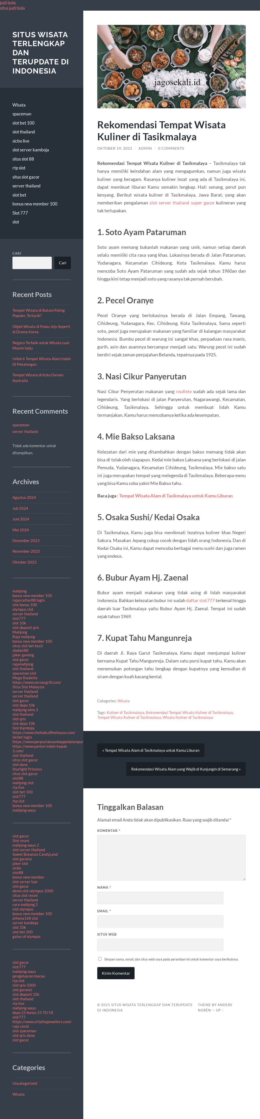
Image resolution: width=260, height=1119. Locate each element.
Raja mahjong (23, 636)
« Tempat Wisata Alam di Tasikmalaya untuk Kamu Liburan (150, 750)
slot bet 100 (23, 123)
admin (145, 148)
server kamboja (25, 922)
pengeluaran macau (28, 976)
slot (15, 221)
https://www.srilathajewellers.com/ (42, 1021)
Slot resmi (20, 840)
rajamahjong (22, 664)
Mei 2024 (20, 530)
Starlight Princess (27, 769)
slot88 (17, 778)
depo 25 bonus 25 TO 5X (32, 1012)
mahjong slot (23, 782)
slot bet (19, 195)
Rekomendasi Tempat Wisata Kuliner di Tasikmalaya (189, 712)
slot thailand (23, 131)
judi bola (8, 2)
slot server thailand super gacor (182, 202)
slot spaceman (24, 1030)
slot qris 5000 (24, 985)
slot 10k (19, 623)
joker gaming (23, 655)
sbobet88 (20, 650)
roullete (184, 391)
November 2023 (26, 551)
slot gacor (20, 659)
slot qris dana (23, 1035)
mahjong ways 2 (25, 845)
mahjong (19, 591)
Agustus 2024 (24, 497)
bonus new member (28, 877)
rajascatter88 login (28, 600)
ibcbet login (22, 737)
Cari (16, 253)
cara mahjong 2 (25, 904)
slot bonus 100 (24, 604)
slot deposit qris (25, 627)
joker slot (20, 863)
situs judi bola (12, 8)
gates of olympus (26, 936)
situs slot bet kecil (27, 645)
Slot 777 (20, 213)
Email (104, 911)
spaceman (21, 113)
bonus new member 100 (34, 203)
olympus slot (23, 609)
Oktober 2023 (24, 562)
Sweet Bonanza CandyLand (35, 854)
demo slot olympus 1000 (32, 890)
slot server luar (25, 881)
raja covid (20, 1026)
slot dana (20, 764)
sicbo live (20, 141)
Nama (104, 887)
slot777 (19, 618)
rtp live (18, 787)
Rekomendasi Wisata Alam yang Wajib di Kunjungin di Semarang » (186, 769)
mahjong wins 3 (25, 709)
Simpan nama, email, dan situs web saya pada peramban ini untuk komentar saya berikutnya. (171, 959)
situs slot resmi (25, 895)
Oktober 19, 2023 (114, 148)
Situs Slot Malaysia (28, 687)
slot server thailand (28, 849)
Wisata (19, 105)
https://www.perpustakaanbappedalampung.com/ (53, 741)
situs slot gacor (26, 177)
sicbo (16, 868)
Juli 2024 (20, 508)
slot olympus (23, 909)
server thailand (26, 185)
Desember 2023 (26, 540)
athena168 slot (25, 918)
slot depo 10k (23, 705)
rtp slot (18, 167)
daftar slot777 (200, 600)
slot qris (19, 718)
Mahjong (19, 632)
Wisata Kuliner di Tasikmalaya (187, 717)
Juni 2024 (20, 519)
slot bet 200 (22, 932)
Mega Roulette (25, 677)
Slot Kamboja (23, 728)
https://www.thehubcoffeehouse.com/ (43, 732)
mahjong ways (24, 810)
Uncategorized (24, 1083)
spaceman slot (24, 673)
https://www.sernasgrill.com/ (36, 682)
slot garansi (22, 858)
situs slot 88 (23, 159)
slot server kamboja (30, 149)
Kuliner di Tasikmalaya (125, 712)
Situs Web (107, 934)
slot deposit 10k (25, 994)
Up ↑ (220, 1010)
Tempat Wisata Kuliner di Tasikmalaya (129, 717)
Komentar (108, 831)
